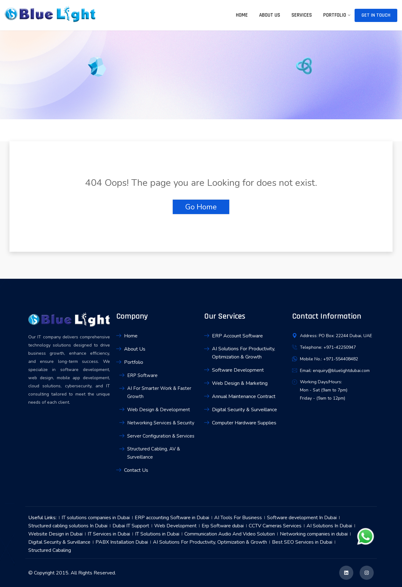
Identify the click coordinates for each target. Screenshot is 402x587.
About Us (269, 15)
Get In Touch (375, 15)
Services (301, 15)
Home (242, 15)
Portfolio (334, 15)
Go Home (201, 207)
